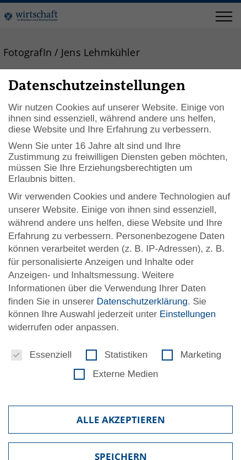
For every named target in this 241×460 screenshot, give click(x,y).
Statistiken (116, 355)
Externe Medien (116, 374)
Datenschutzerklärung (142, 301)
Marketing (192, 355)
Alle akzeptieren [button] (120, 419)
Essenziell (41, 355)
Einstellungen (188, 314)
